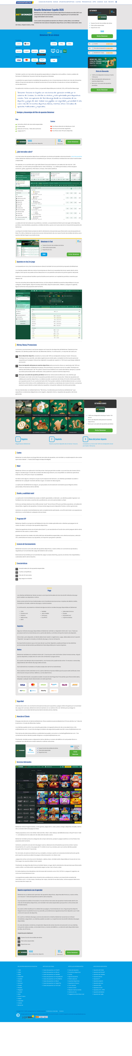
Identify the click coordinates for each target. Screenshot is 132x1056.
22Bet (19, 972)
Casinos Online (72, 987)
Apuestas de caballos (99, 974)
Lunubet (20, 992)
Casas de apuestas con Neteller (51, 974)
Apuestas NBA (97, 985)
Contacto (61, 1011)
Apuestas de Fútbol (99, 970)
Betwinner (20, 1005)
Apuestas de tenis (98, 983)
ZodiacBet (20, 976)
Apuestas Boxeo (98, 976)
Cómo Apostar (72, 985)
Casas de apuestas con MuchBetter (52, 978)
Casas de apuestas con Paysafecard (52, 976)
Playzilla (20, 987)
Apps (94, 2)
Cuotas (78, 2)
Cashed (20, 1003)
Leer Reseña (31, 752)
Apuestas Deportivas (66, 2)
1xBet (19, 970)
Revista (111, 2)
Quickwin (20, 983)
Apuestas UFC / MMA (99, 989)
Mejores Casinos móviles (74, 989)
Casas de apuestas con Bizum (51, 981)
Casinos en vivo (72, 992)
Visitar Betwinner (102, 36)
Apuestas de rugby (98, 994)
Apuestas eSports (98, 981)
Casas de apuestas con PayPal (51, 970)
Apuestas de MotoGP (99, 972)
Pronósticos (86, 2)
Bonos (55, 2)
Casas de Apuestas (45, 2)
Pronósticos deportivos (74, 972)
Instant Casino (21, 996)
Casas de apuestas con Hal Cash (52, 985)
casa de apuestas (76, 156)
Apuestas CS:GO (98, 987)
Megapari (20, 989)
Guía (105, 2)
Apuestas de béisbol (99, 992)
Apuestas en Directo (73, 983)
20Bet (19, 974)
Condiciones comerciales (52, 1011)
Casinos (100, 2)
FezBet (19, 998)
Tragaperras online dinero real (76, 994)
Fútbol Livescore (72, 978)
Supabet (20, 978)
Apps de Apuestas (73, 976)
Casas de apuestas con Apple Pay (52, 983)
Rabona (20, 981)
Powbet (20, 985)
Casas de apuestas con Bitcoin (51, 972)
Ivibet (19, 994)
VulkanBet (20, 1000)
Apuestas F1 (97, 978)
